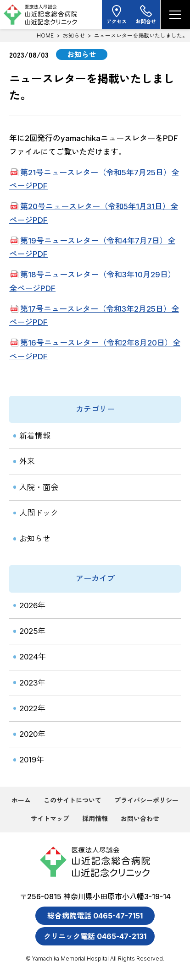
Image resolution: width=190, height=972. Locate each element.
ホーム (21, 800)
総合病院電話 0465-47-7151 (95, 915)
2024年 (32, 656)
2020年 (32, 734)
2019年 (31, 759)
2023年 (32, 682)
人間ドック (38, 513)
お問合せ (146, 14)
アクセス (116, 14)
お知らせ (74, 35)
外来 (27, 461)
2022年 (32, 708)
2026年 (32, 605)
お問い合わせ (140, 818)
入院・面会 (38, 487)
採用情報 (95, 818)
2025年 (32, 631)
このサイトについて (72, 800)
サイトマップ (50, 818)
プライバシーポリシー (146, 800)
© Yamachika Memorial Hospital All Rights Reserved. (95, 958)
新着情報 (34, 435)
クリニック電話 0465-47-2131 (95, 936)
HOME (45, 35)
